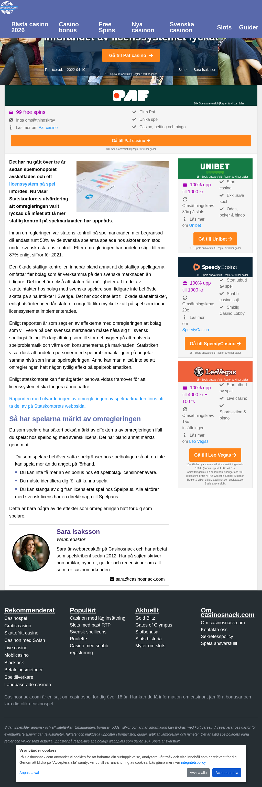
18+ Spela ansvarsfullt (117, 74)
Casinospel (15, 618)
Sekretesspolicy (217, 636)
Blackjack (14, 662)
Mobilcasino (16, 655)
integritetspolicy (193, 762)
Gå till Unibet (215, 239)
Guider (248, 27)
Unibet (195, 225)
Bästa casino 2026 (29, 27)
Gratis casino (17, 625)
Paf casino (48, 127)
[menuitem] (31, 27)
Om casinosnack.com (223, 622)
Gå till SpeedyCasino (215, 343)
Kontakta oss (214, 629)
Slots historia (148, 638)
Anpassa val (29, 773)
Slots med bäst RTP (90, 625)
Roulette (78, 638)
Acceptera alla (226, 773)
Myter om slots (150, 645)
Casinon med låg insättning (97, 618)
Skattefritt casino (21, 632)
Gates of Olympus (153, 625)
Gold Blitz (145, 618)
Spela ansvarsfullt (219, 643)
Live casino (15, 647)
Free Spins (107, 27)
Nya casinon (143, 27)
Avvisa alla (198, 773)
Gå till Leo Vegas (215, 455)
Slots (224, 27)
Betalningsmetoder (23, 669)
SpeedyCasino (195, 330)
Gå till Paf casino (131, 55)
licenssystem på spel (32, 184)
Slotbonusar (147, 631)
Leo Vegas (199, 441)
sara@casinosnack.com (140, 579)
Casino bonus (69, 27)
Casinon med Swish (24, 640)
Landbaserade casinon (27, 684)
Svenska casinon (182, 27)
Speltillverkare (18, 677)
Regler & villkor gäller (145, 74)
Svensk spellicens (88, 631)
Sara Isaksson (204, 70)
